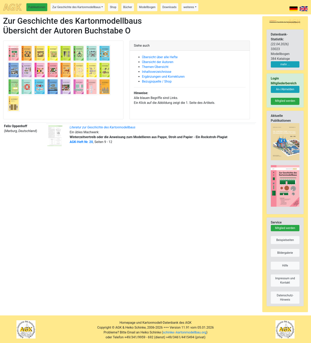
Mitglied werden (285, 100)
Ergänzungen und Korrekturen (163, 76)
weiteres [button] (188, 7)
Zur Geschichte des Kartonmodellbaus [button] (76, 7)
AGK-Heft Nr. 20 (81, 142)
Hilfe (285, 265)
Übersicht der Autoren (157, 62)
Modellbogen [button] (147, 7)
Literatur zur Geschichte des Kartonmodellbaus (102, 127)
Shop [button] (113, 7)
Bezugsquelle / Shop (157, 81)
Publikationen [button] (36, 7)
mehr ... (285, 64)
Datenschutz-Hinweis (285, 297)
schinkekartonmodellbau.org (184, 332)
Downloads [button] (169, 7)
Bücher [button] (127, 7)
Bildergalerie (285, 252)
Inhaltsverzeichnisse (156, 72)
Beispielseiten (285, 240)
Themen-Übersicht (155, 67)
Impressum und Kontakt (285, 280)
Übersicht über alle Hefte (160, 57)
